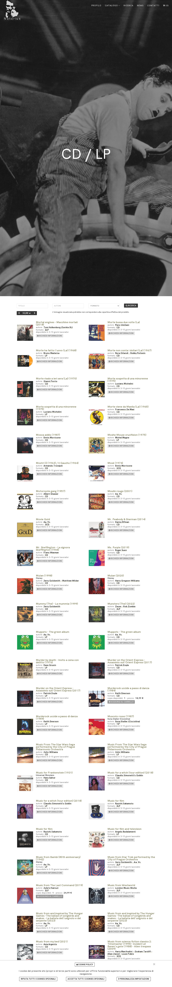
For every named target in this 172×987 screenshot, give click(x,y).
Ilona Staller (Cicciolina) (127, 721)
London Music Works (126, 887)
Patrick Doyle (122, 665)
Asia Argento (50, 944)
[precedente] (19, 313)
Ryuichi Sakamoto (124, 803)
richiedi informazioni (49, 336)
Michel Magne (122, 437)
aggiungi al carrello (121, 702)
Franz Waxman (51, 552)
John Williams (51, 752)
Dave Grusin (50, 665)
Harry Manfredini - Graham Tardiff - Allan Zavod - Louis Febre (129, 952)
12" (118, 723)
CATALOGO (112, 5)
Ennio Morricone (52, 437)
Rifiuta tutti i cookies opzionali (38, 979)
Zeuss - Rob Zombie (125, 606)
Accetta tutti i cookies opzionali (86, 979)
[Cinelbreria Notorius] (12, 10)
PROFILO (96, 5)
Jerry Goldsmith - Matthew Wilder (61, 580)
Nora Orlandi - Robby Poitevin (130, 353)
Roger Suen (121, 550)
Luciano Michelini (124, 383)
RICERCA (128, 5)
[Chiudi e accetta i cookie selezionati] (154, 964)
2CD (118, 468)
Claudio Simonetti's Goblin (129, 775)
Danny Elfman (122, 521)
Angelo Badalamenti (125, 831)
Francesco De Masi (124, 409)
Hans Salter (49, 777)
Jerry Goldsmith (52, 606)
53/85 (27, 313)
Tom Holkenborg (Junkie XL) (58, 327)
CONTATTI (153, 5)
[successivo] (34, 313)
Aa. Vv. (118, 493)
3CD (47, 524)
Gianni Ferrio (50, 381)
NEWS (140, 5)
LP (46, 355)
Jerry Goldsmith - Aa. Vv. (128, 862)
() (166, 5)
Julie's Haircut (51, 887)
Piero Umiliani (122, 324)
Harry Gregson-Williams (127, 580)
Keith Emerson (122, 693)
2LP (47, 329)
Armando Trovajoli (53, 465)
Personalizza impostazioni (133, 979)
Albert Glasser (51, 493)
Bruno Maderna (51, 353)
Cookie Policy (84, 964)
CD (118, 327)
